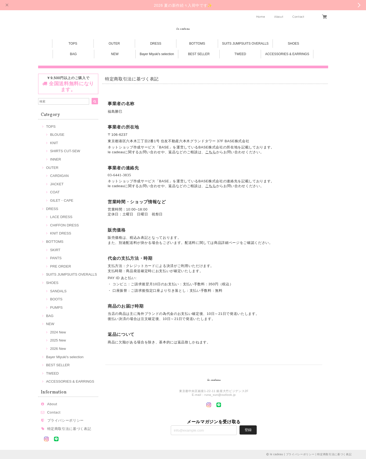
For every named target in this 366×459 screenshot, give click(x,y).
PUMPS (56, 307)
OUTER (114, 43)
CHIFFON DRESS (64, 225)
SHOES (293, 43)
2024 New (58, 332)
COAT (55, 192)
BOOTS (56, 299)
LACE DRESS (61, 217)
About (278, 17)
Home (260, 17)
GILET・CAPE (62, 200)
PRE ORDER (60, 266)
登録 (248, 430)
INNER (55, 159)
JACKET (57, 184)
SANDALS (58, 291)
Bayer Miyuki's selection (157, 54)
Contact (298, 17)
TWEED (240, 54)
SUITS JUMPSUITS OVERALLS (245, 43)
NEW (115, 54)
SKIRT (55, 250)
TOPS (72, 43)
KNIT (54, 143)
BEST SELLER (198, 54)
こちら (210, 152)
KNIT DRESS (60, 233)
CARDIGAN (59, 176)
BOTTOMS (197, 43)
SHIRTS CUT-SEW (65, 151)
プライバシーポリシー (65, 420)
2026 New (58, 349)
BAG (73, 54)
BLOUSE (57, 135)
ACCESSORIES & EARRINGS (287, 54)
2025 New (58, 340)
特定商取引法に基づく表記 (69, 429)
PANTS (56, 258)
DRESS (155, 43)
